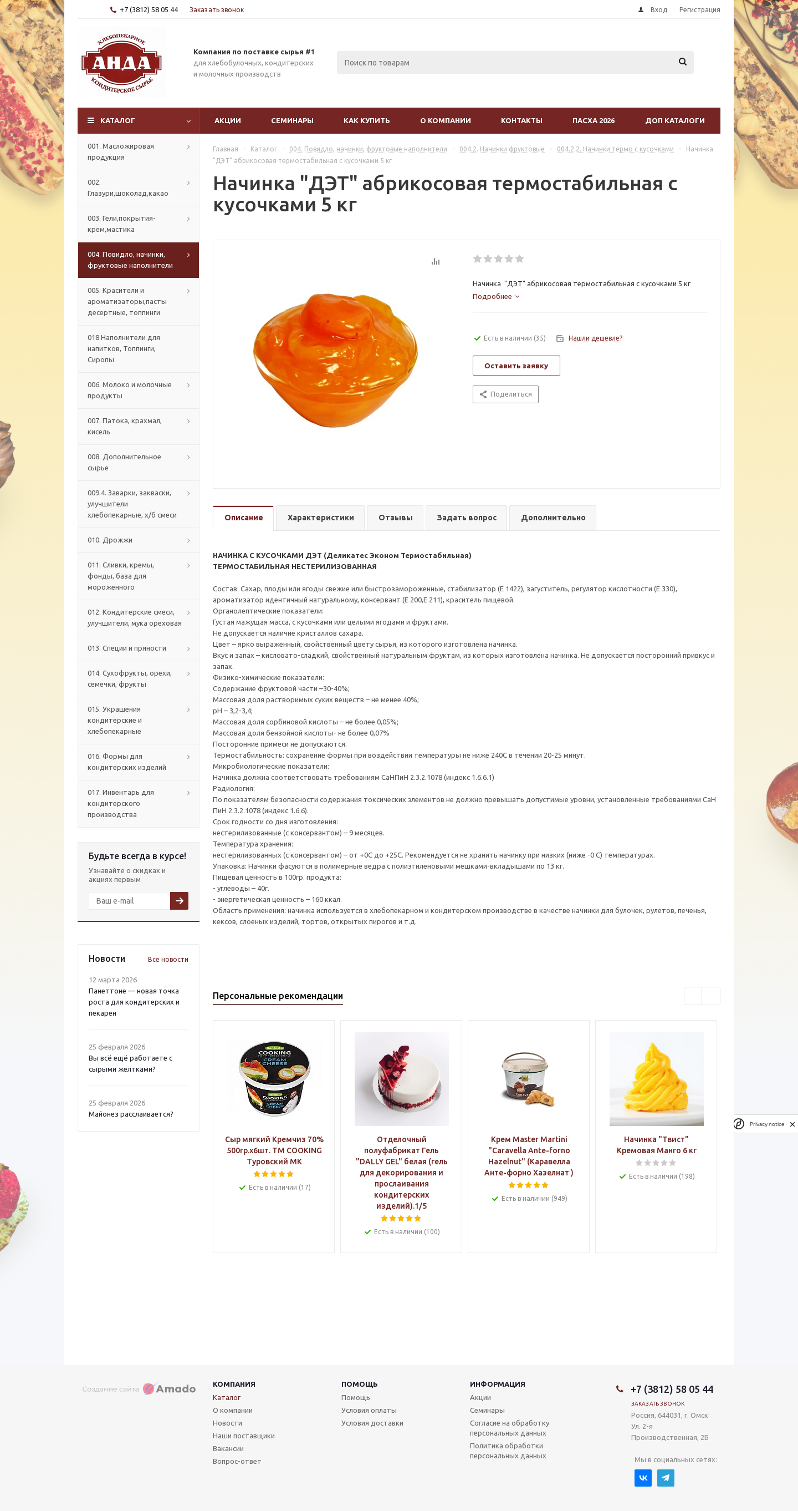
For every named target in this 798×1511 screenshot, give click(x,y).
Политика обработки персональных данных (508, 1450)
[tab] (496, 296)
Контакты (522, 120)
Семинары (292, 120)
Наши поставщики (244, 1435)
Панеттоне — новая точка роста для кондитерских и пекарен (134, 1002)
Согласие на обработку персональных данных (509, 1428)
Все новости (168, 959)
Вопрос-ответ (237, 1461)
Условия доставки (372, 1423)
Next (711, 996)
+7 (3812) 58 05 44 (149, 9)
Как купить (367, 120)
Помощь (359, 1384)
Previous (693, 996)
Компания (234, 1384)
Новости (227, 1423)
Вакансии (228, 1448)
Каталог (117, 120)
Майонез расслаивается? (131, 1114)
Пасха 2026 (593, 120)
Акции (227, 120)
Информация (497, 1384)
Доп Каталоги (675, 120)
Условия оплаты (369, 1410)
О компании (445, 120)
